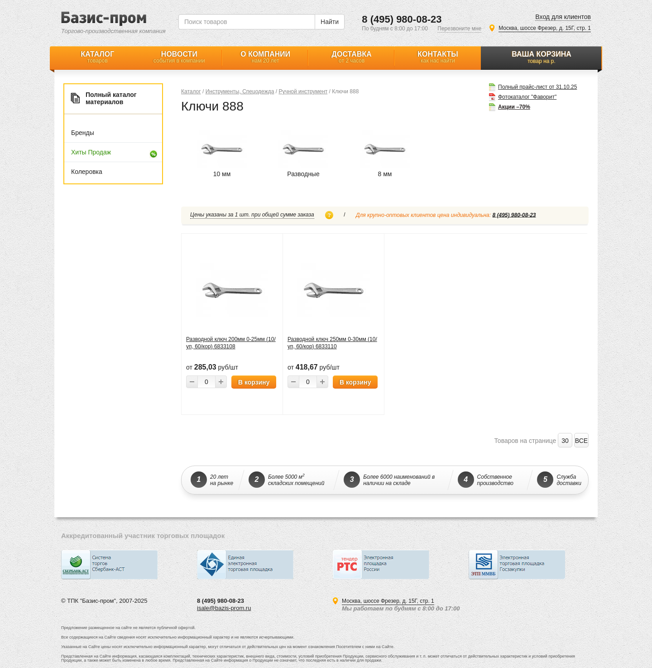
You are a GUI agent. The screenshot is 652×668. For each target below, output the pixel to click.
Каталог (97, 57)
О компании (265, 57)
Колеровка (86, 171)
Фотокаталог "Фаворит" (527, 96)
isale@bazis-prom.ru (224, 608)
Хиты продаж (91, 152)
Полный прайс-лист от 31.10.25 (537, 86)
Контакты (438, 57)
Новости (179, 57)
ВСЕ (581, 440)
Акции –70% (514, 106)
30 (565, 440)
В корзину (254, 382)
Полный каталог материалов (111, 98)
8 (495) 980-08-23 (401, 19)
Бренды (82, 132)
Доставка (351, 57)
